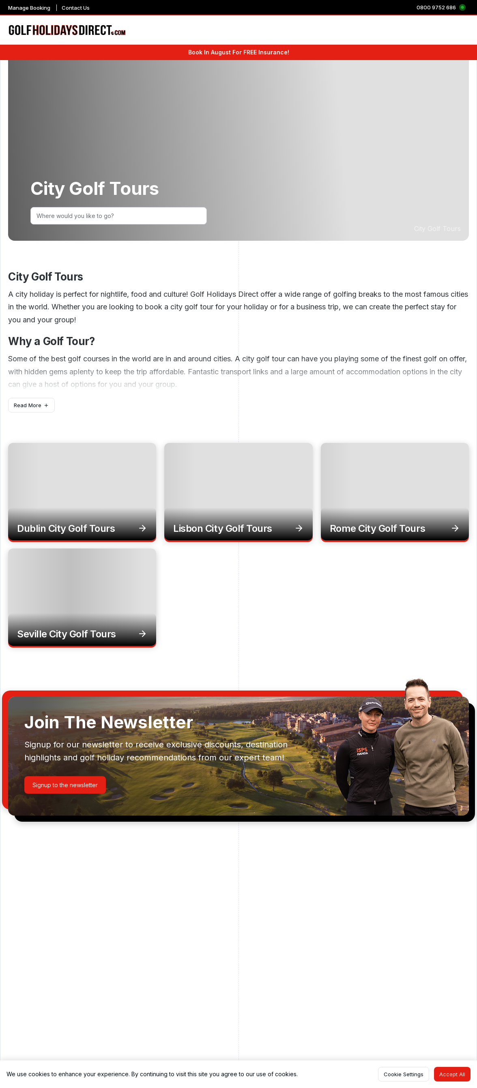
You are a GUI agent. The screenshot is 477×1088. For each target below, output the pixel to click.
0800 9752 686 (436, 7)
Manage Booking (29, 7)
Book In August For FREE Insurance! (238, 52)
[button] (31, 405)
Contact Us (76, 7)
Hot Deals (455, 30)
